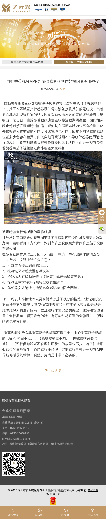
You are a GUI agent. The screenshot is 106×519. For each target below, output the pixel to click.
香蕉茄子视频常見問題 (76, 43)
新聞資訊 (53, 43)
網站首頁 (37, 43)
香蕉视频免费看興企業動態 (27, 62)
